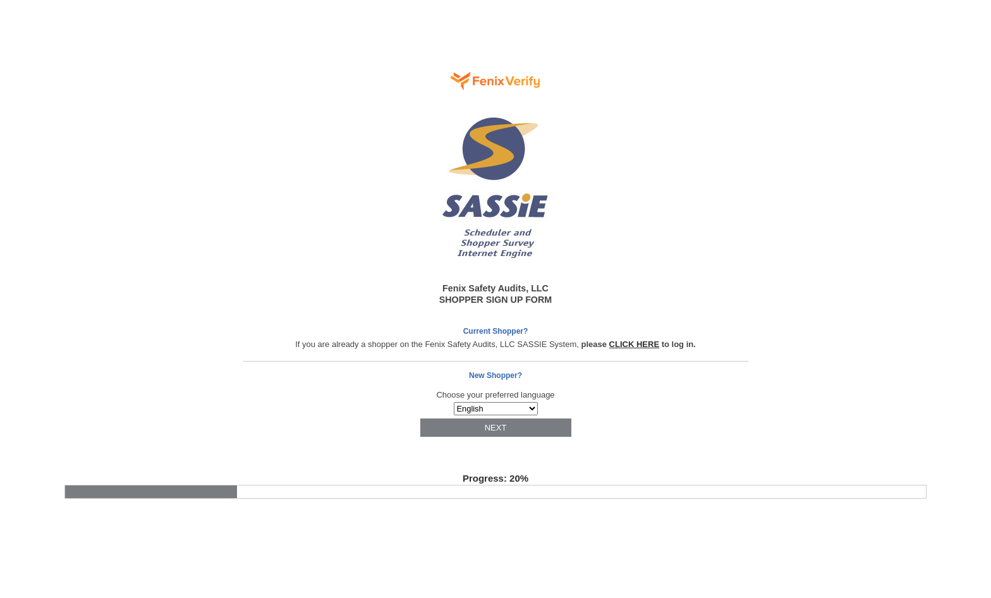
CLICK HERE (634, 344)
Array (496, 408)
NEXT (496, 427)
